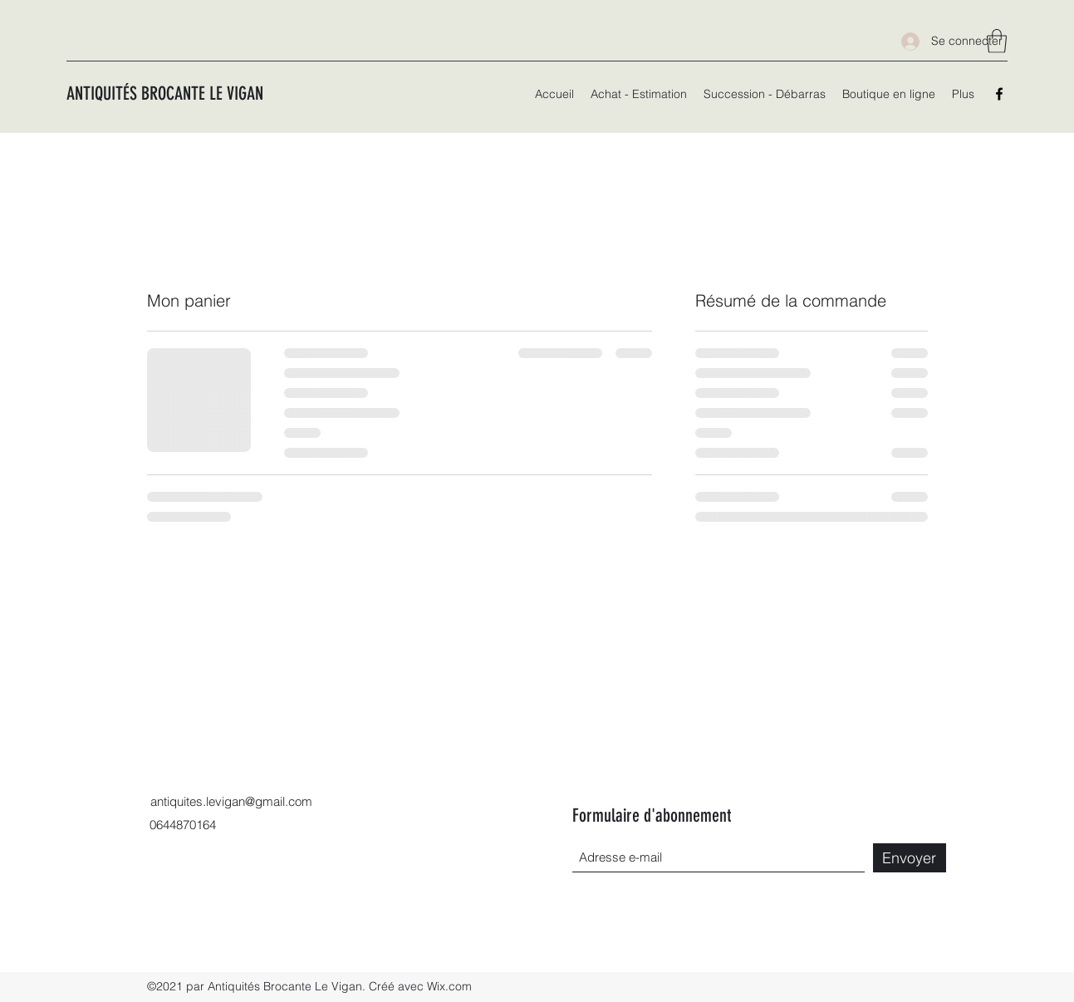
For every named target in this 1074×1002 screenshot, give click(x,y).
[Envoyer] (909, 857)
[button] (997, 41)
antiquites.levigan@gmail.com (231, 801)
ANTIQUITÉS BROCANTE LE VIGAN (164, 93)
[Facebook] (999, 94)
